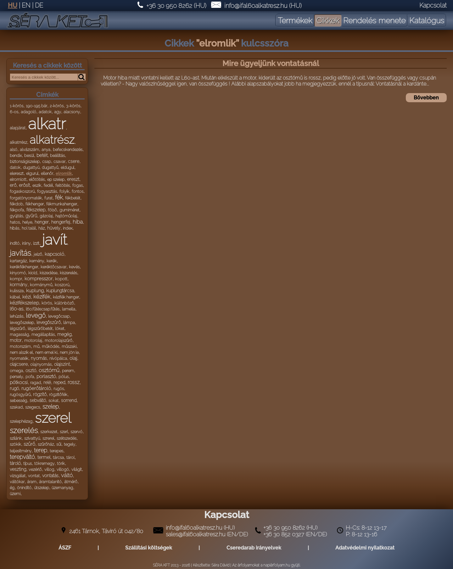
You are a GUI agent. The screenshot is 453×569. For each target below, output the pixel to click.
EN (26, 5)
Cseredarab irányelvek (253, 548)
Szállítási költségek (148, 548)
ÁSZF (65, 548)
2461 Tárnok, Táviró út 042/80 (106, 531)
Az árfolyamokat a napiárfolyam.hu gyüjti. (266, 565)
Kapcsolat (433, 5)
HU (12, 5)
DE (39, 5)
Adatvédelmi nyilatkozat (364, 548)
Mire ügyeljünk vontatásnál (270, 63)
